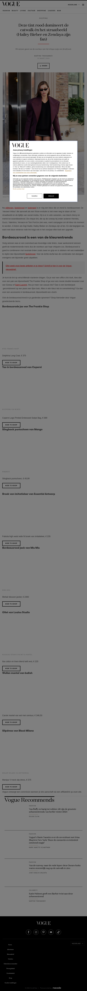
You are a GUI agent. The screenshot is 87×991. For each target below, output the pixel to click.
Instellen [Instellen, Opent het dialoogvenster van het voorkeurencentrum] (34, 196)
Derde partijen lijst (18, 188)
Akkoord (51, 196)
